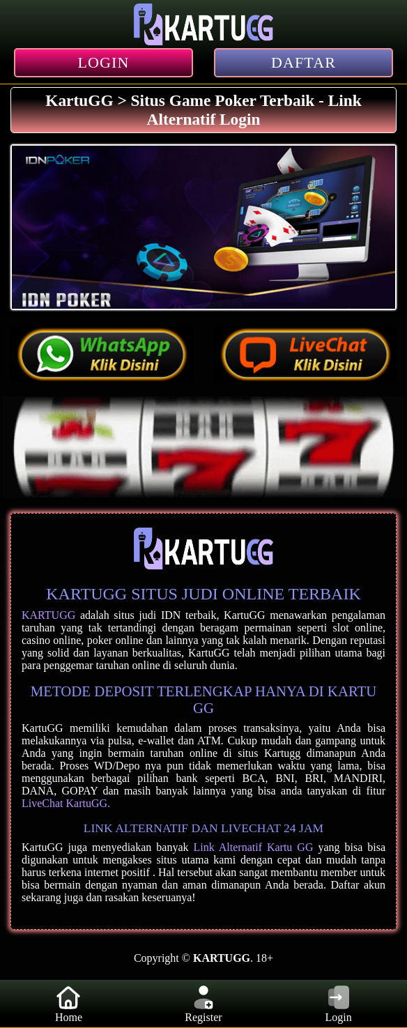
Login (339, 1003)
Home (68, 1003)
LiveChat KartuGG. (66, 803)
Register (203, 1003)
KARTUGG (48, 615)
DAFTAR (303, 62)
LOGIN (104, 62)
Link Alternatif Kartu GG (253, 847)
